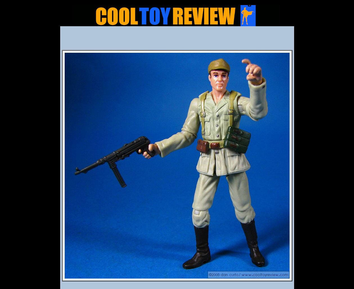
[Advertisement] (177, 39)
